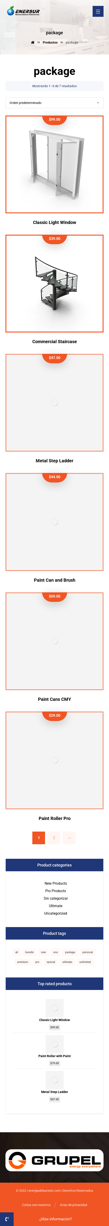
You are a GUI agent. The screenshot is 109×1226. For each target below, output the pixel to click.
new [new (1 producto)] (43, 952)
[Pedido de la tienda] (54, 102)
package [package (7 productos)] (70, 952)
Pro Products (55, 891)
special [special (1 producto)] (51, 962)
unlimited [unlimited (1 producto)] (85, 962)
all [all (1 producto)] (16, 952)
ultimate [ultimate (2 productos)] (67, 962)
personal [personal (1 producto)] (87, 952)
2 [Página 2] (54, 838)
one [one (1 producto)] (55, 952)
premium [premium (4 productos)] (22, 962)
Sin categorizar (56, 898)
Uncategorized (55, 913)
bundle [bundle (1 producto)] (29, 952)
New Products (56, 883)
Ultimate (55, 906)
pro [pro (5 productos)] (37, 962)
